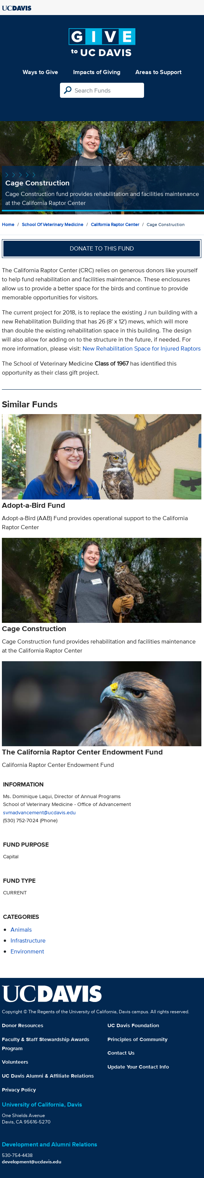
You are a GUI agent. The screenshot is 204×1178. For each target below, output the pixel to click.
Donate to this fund (102, 248)
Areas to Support (158, 72)
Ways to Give (40, 72)
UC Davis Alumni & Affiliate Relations (48, 1075)
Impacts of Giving (96, 72)
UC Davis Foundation (133, 1025)
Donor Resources (22, 1025)
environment (27, 951)
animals (21, 929)
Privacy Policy (19, 1089)
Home (8, 224)
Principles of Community (137, 1039)
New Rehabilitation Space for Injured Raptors (142, 348)
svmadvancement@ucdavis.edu (39, 812)
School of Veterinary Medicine (52, 224)
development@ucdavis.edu (31, 1161)
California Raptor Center (115, 224)
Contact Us (121, 1053)
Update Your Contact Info (138, 1066)
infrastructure (28, 940)
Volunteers (15, 1062)
